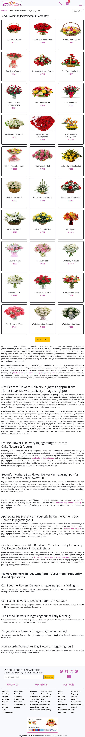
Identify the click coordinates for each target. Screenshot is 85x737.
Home (4, 10)
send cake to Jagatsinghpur (43, 458)
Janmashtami (75, 691)
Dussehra (74, 699)
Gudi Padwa (62, 704)
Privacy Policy (19, 699)
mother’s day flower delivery (68, 502)
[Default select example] (78, 11)
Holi (72, 712)
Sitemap (17, 707)
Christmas (62, 699)
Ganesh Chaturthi (77, 704)
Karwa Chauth (76, 702)
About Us (5, 691)
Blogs (4, 704)
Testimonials (18, 691)
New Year (44, 707)
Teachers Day (35, 710)
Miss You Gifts (46, 702)
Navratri (74, 696)
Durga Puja (75, 694)
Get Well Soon (35, 707)
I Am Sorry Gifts (46, 691)
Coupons (5, 707)
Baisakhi (74, 707)
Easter (73, 710)
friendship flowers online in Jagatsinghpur (52, 557)
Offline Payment (8, 712)
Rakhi (60, 691)
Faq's (3, 710)
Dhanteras (62, 712)
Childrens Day (46, 710)
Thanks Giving (46, 694)
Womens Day (45, 704)
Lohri (60, 707)
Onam (60, 702)
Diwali (60, 694)
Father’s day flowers (72, 528)
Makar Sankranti (64, 710)
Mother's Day (35, 699)
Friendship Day (35, 704)
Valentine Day (35, 696)
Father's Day (34, 702)
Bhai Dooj (61, 696)
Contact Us (18, 702)
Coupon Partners (20, 704)
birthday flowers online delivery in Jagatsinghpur (34, 373)
